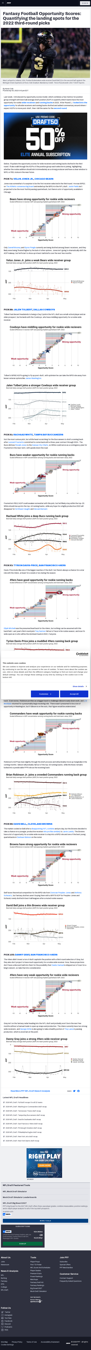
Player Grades (35, 1270)
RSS (6, 1330)
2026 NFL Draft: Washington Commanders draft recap (25, 1107)
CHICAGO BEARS (43, 179)
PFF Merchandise (66, 1268)
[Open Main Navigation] (3, 3)
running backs (46, 103)
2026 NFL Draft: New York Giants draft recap (21, 1141)
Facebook (8, 1321)
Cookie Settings (7, 1345)
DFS (2, 1284)
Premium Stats (36, 1273)
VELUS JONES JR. (23, 179)
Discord (8, 1324)
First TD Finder (35, 1265)
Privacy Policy (17, 1342)
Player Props (35, 1262)
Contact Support (66, 1278)
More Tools (45, 1221)
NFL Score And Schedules (40, 1268)
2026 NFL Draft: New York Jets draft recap (20, 1136)
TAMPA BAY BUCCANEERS (48, 435)
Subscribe (63, 1262)
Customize (45, 694)
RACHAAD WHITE (23, 435)
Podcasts (8, 1327)
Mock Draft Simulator (38, 1291)
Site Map (4, 1342)
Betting (4, 1278)
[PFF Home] (9, 3)
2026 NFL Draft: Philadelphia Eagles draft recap (22, 1132)
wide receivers (29, 103)
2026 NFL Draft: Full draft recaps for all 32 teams (22, 1102)
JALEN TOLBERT (23, 309)
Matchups (34, 1279)
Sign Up (22, 1244)
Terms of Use (31, 1342)
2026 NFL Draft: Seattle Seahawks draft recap (22, 1119)
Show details (78, 686)
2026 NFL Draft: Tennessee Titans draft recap (22, 1111)
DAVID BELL (20, 824)
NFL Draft (4, 1290)
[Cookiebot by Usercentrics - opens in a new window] (78, 654)
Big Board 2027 (36, 1288)
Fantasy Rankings (37, 1285)
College (4, 1287)
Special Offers (65, 1265)
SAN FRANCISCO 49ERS (52, 565)
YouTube (8, 1318)
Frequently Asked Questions (71, 1281)
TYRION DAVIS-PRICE (26, 565)
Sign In (85, 3)
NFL (2, 1275)
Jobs (3, 1262)
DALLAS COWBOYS (44, 309)
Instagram (8, 1315)
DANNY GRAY (22, 955)
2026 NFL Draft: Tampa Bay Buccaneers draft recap (24, 1115)
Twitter (7, 1312)
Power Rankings (36, 1276)
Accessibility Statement (50, 1342)
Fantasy (4, 1281)
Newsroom (5, 1265)
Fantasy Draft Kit (36, 1282)
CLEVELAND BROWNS (40, 824)
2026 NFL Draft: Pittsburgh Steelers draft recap (22, 1128)
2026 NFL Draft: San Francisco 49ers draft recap (23, 1124)
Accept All (74, 694)
